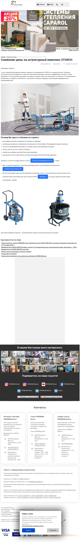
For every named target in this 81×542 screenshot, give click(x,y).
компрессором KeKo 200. (13, 169)
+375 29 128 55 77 (13, 449)
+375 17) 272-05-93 (54, 497)
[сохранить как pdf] (70, 64)
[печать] (57, 64)
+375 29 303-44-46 (67, 443)
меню (50, 4)
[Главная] (16, 7)
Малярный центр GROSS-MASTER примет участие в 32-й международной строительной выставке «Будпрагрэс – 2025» (39, 247)
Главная (3, 57)
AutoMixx (43, 177)
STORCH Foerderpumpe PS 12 (42, 161)
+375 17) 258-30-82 (37, 495)
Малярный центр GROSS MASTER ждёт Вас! (15, 249)
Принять (28, 530)
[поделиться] (45, 64)
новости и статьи (11, 57)
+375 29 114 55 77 (40, 445)
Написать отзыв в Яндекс (52, 397)
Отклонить (53, 530)
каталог (41, 4)
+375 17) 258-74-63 (36, 497)
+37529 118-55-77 (24, 479)
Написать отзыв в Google (29, 397)
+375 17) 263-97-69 (24, 495)
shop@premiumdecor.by (36, 481)
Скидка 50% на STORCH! (9, 254)
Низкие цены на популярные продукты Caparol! (16, 251)
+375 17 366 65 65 (40, 443)
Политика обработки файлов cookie (33, 526)
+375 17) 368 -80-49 (50, 495)
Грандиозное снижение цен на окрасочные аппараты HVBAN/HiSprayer (24, 256)
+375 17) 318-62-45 (23, 497)
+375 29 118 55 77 (13, 447)
